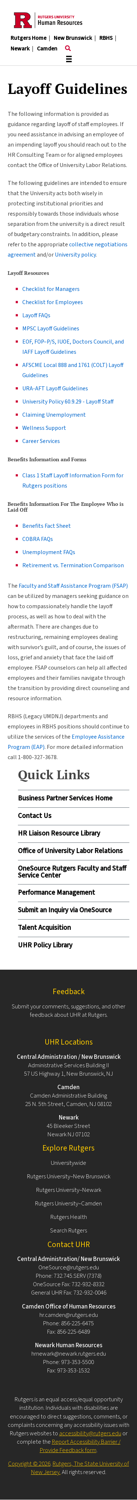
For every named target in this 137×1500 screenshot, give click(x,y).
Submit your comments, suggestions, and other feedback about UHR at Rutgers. (68, 1010)
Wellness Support (44, 428)
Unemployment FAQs (48, 552)
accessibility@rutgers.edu (90, 1433)
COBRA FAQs (37, 539)
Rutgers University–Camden (68, 1203)
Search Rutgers (68, 1230)
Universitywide (68, 1163)
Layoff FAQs (36, 315)
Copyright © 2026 (29, 1463)
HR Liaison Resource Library (59, 833)
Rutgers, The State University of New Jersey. (80, 1468)
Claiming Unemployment (54, 415)
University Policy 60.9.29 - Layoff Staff (68, 402)
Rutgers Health (68, 1217)
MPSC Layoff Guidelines (50, 329)
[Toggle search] (68, 48)
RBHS (106, 38)
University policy (75, 255)
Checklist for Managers (51, 289)
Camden (47, 49)
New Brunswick (73, 38)
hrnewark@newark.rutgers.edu (68, 1353)
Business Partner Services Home (65, 798)
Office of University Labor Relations (70, 851)
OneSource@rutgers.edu (68, 1267)
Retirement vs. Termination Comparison (73, 565)
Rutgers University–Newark (68, 1190)
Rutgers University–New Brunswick (68, 1176)
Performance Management (56, 893)
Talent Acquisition (44, 928)
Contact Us (35, 816)
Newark (20, 49)
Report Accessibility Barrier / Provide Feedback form (80, 1446)
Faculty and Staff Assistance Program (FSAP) (73, 586)
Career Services (41, 441)
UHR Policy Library (45, 945)
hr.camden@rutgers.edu (68, 1315)
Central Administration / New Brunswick (69, 1057)
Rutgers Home (28, 38)
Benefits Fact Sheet (46, 526)
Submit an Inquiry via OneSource (65, 910)
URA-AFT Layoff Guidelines (55, 389)
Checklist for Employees (52, 302)
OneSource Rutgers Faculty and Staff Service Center (72, 872)
